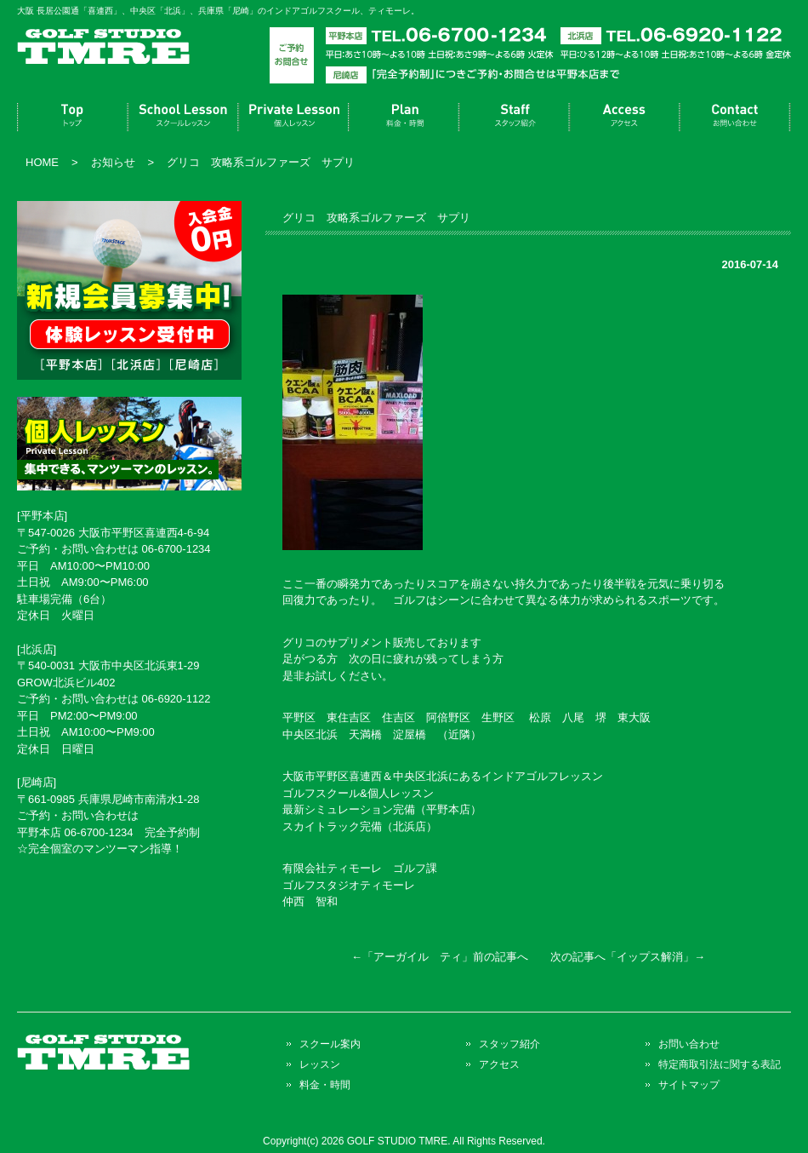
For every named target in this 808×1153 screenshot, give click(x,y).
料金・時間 (404, 117)
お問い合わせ (735, 117)
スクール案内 (183, 117)
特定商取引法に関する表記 (719, 1064)
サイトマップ (689, 1084)
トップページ (72, 117)
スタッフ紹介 (514, 117)
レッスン (293, 117)
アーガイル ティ (417, 956)
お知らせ (113, 162)
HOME (42, 162)
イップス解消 (650, 956)
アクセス (625, 117)
